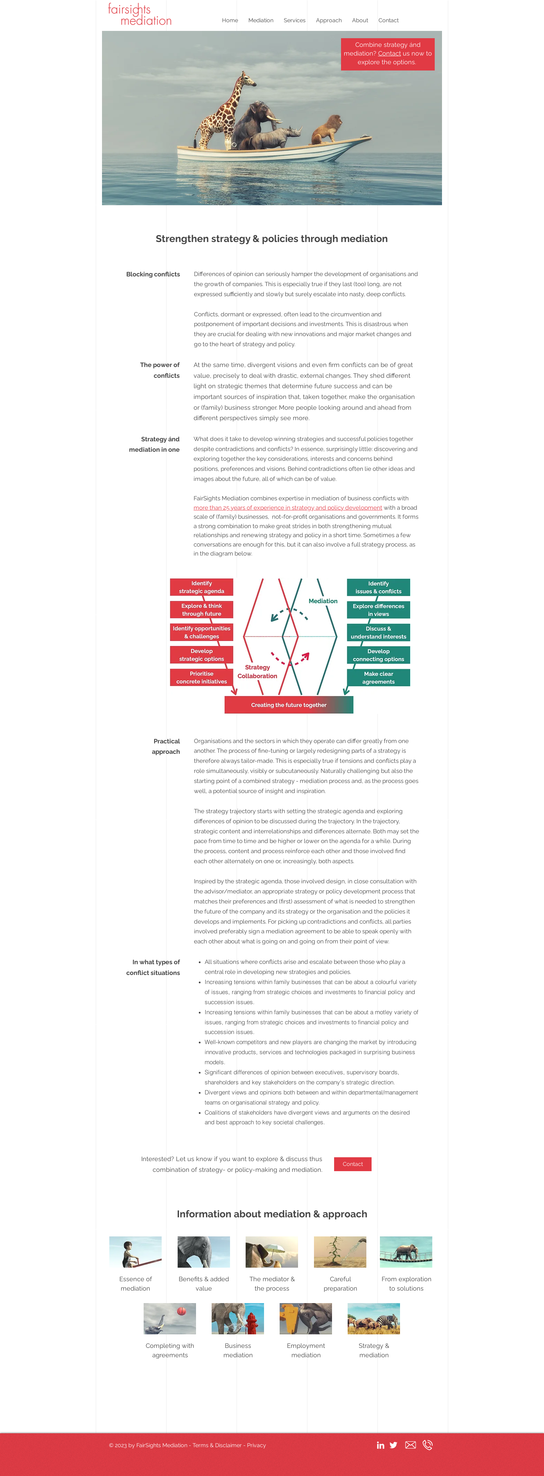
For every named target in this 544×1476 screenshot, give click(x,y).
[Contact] (353, 1164)
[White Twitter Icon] (393, 1445)
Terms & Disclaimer (217, 1445)
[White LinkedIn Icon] (380, 1445)
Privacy (256, 1445)
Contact (389, 53)
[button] (261, 20)
